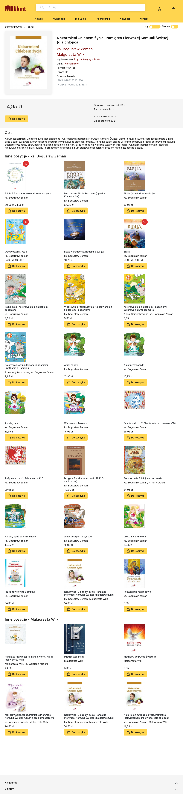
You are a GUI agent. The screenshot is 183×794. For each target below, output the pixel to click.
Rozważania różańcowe (137, 591)
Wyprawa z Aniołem (75, 423)
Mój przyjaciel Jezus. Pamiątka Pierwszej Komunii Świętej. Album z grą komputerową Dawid (29, 716)
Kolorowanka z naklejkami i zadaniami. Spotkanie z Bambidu (26, 366)
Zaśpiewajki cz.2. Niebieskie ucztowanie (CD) (150, 423)
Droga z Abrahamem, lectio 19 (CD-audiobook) (84, 480)
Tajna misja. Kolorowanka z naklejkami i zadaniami (27, 308)
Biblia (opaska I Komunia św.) (140, 193)
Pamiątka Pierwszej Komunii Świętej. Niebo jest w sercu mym (29, 658)
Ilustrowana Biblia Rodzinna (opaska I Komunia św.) (85, 195)
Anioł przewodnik (134, 364)
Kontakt (144, 18)
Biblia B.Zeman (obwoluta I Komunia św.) (28, 193)
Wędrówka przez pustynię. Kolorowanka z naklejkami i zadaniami (88, 308)
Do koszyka (17, 119)
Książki (39, 18)
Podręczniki (103, 18)
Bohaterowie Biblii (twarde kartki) (143, 478)
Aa (146, 26)
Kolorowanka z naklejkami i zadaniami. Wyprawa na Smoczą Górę (145, 308)
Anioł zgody (71, 364)
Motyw (170, 26)
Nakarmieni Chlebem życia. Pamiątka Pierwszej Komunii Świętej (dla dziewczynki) (89, 593)
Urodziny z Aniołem (135, 536)
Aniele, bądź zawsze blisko (20, 536)
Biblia (127, 251)
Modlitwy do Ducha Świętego (140, 656)
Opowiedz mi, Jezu (16, 251)
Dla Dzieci (81, 18)
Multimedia (59, 18)
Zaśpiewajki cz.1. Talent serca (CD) (24, 478)
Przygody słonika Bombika (20, 591)
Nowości (125, 18)
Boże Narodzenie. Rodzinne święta (84, 251)
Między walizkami (74, 656)
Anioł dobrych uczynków (78, 536)
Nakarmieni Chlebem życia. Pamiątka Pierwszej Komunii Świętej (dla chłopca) (146, 716)
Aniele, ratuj (11, 423)
